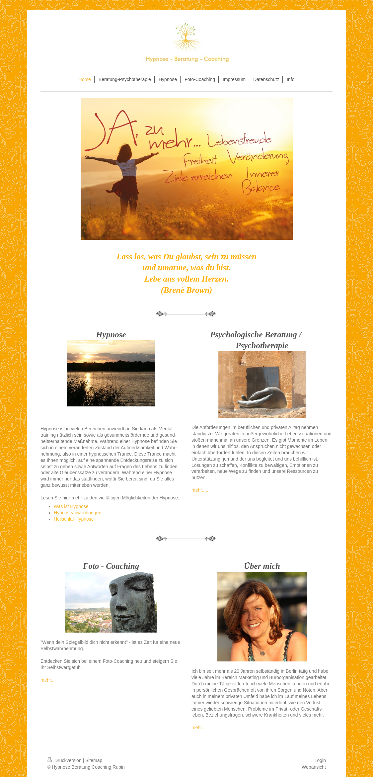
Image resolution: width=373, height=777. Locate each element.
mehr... (47, 680)
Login (320, 760)
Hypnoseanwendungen (77, 512)
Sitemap (93, 760)
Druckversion (65, 760)
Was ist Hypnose (71, 506)
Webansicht (314, 767)
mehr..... (199, 490)
